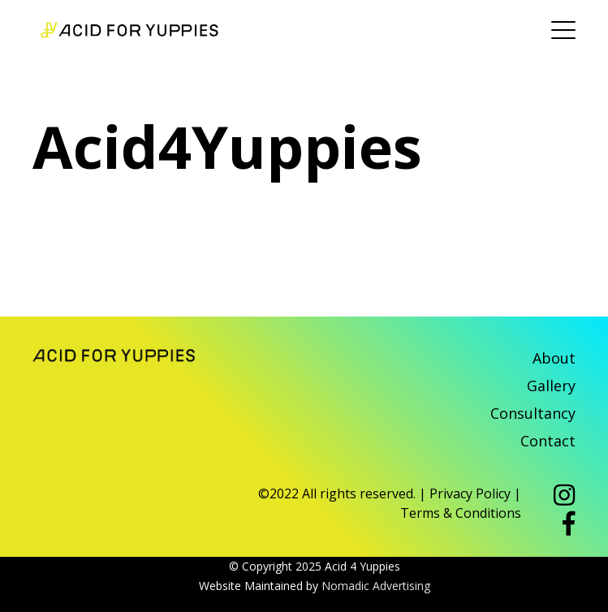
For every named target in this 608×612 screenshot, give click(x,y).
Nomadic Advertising (375, 585)
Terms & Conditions (460, 513)
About (554, 358)
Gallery (551, 385)
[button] (565, 497)
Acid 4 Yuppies (129, 30)
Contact (548, 440)
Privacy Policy (470, 493)
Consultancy (533, 413)
